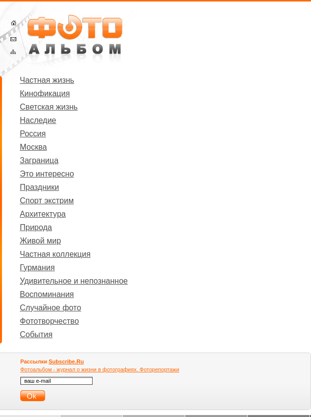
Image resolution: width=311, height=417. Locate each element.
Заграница (39, 160)
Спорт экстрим (47, 200)
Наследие (38, 120)
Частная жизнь (47, 80)
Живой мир (40, 241)
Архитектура (43, 214)
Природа (36, 227)
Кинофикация (45, 93)
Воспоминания (47, 294)
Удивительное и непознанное (74, 281)
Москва (33, 147)
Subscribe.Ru (66, 361)
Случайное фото (50, 307)
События (36, 334)
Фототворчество (49, 321)
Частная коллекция (55, 254)
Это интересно (47, 174)
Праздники (39, 187)
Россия (33, 133)
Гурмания (37, 267)
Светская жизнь (49, 107)
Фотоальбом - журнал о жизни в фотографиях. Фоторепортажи (99, 369)
